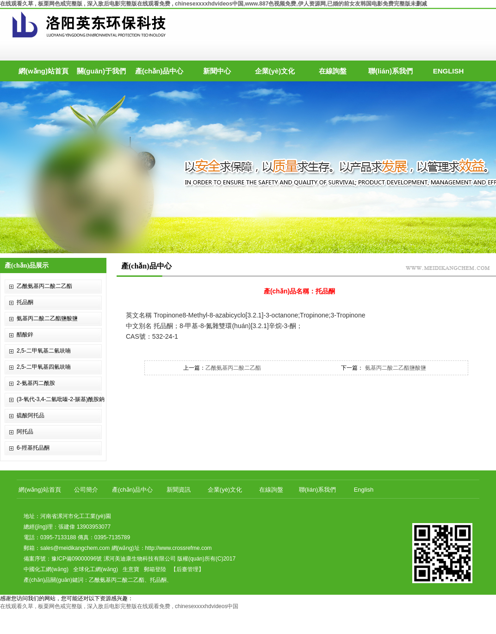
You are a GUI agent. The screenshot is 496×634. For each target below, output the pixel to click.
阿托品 (25, 431)
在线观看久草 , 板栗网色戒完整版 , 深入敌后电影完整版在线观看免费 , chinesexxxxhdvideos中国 (119, 606)
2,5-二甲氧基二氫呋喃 (44, 350)
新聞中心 (217, 71)
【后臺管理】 (187, 569)
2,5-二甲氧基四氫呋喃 (44, 367)
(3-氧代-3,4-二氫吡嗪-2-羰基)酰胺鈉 (61, 399)
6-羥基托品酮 (33, 448)
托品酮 (25, 302)
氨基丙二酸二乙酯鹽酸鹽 (47, 318)
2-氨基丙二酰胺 (36, 383)
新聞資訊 (179, 489)
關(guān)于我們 (101, 71)
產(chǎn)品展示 (27, 265)
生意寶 (131, 569)
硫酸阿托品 (30, 415)
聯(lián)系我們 (390, 71)
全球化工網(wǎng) (95, 569)
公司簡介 (86, 489)
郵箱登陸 (155, 569)
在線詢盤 (333, 71)
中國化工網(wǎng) (46, 569)
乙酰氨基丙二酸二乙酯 (44, 286)
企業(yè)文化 (275, 71)
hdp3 (248, 167)
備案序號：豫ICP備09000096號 (63, 558)
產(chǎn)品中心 (159, 71)
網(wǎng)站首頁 (43, 71)
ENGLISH (448, 71)
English (364, 489)
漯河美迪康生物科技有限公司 (140, 558)
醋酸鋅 (25, 334)
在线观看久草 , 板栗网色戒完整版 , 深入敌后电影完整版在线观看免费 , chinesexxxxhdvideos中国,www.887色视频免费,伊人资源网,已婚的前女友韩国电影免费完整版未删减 (213, 3)
